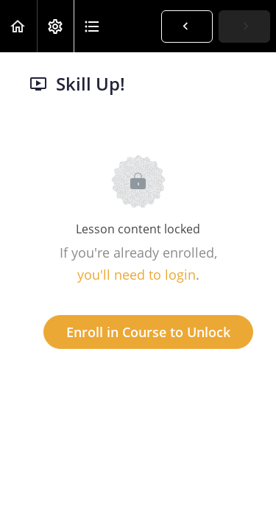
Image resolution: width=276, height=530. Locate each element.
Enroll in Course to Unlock (148, 332)
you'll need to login (136, 274)
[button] (18, 26)
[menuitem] (55, 26)
